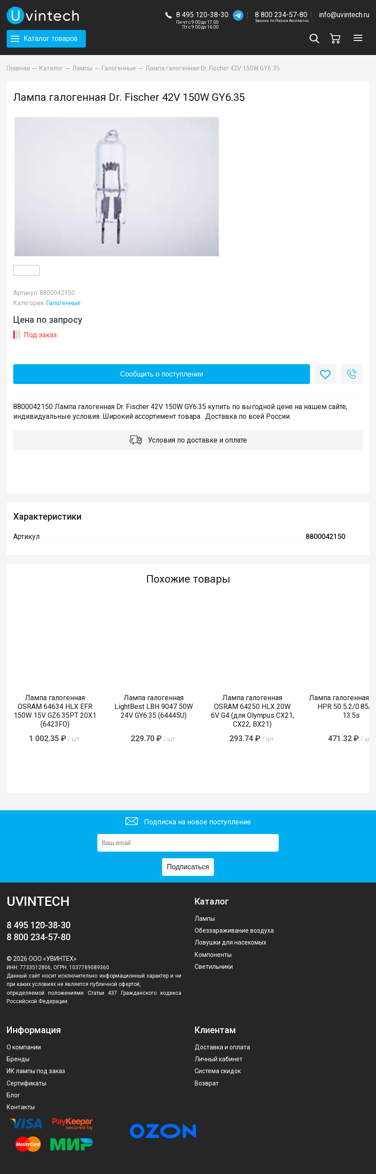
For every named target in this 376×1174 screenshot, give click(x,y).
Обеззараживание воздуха (234, 930)
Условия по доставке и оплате (188, 441)
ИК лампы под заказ (36, 1070)
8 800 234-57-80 (282, 15)
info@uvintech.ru (344, 15)
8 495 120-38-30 (202, 15)
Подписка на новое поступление (188, 822)
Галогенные (63, 302)
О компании (24, 1047)
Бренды (18, 1059)
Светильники (214, 966)
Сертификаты (26, 1083)
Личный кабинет (219, 1059)
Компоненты (213, 954)
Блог (13, 1095)
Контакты (21, 1107)
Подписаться (188, 867)
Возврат (207, 1083)
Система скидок (218, 1070)
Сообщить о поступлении (161, 374)
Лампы (205, 918)
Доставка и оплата (222, 1047)
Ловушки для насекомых (230, 942)
